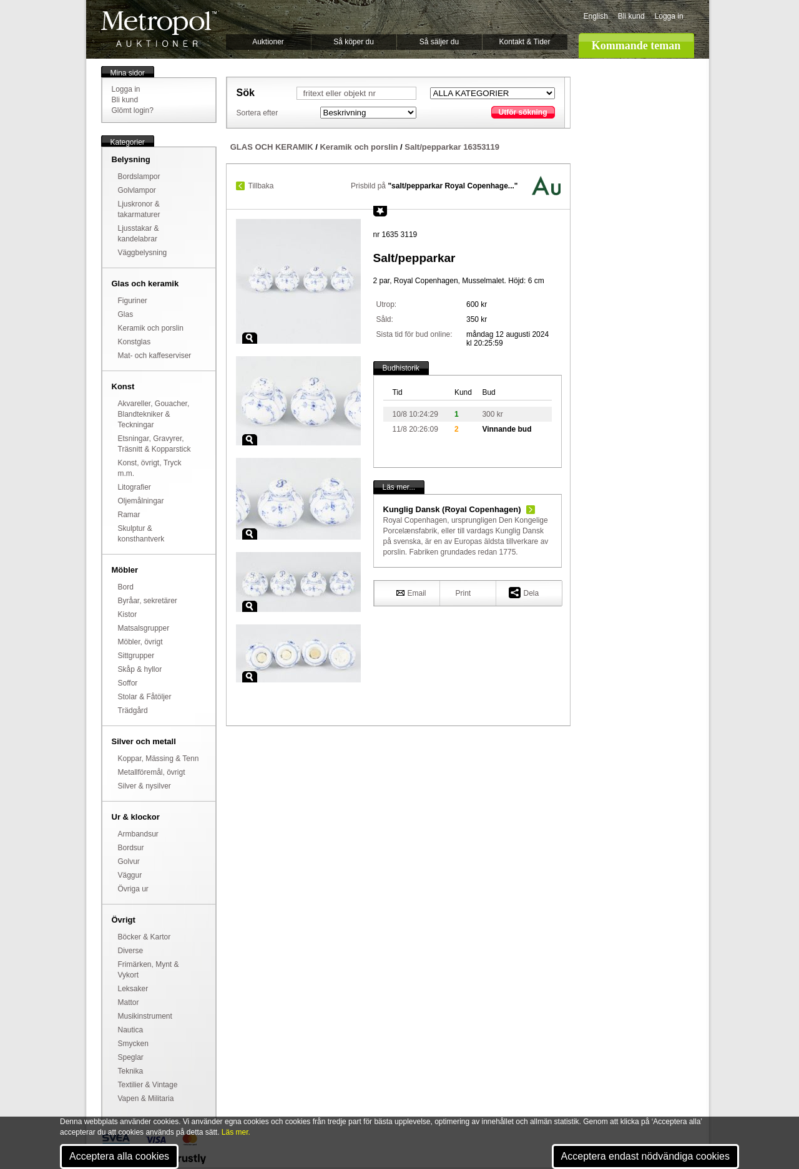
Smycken (133, 1043)
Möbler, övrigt (140, 642)
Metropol (159, 29)
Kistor (127, 614)
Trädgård (133, 710)
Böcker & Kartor (144, 937)
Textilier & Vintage (148, 1084)
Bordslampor (139, 176)
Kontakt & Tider (524, 41)
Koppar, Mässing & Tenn (158, 758)
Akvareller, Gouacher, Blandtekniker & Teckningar (154, 414)
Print (463, 593)
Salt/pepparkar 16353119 (451, 147)
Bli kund (631, 16)
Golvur (129, 861)
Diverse (131, 950)
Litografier (134, 487)
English (596, 16)
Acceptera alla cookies (119, 1156)
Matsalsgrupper (144, 628)
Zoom (249, 338)
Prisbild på (434, 186)
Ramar (129, 514)
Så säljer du (439, 41)
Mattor (128, 1002)
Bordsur (131, 847)
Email (411, 592)
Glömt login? (133, 110)
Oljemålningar (141, 501)
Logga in (669, 16)
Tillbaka (261, 186)
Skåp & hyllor (140, 669)
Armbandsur (138, 834)
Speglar (131, 1057)
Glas (126, 314)
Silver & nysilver (144, 786)
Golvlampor (137, 190)
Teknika (131, 1071)
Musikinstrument (145, 1016)
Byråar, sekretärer (147, 600)
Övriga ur (133, 889)
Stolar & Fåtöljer (145, 696)
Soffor (128, 683)
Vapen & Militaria (146, 1098)
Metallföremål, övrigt (151, 772)
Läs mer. (236, 1132)
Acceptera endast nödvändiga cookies (645, 1156)
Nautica (131, 1030)
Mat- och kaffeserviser (155, 355)
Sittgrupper (136, 655)
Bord (126, 587)
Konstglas (134, 341)
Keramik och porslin (151, 328)
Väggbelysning (142, 252)
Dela (524, 592)
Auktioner (268, 41)
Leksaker (133, 988)
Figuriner (132, 300)
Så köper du (353, 41)
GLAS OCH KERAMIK (271, 147)
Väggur (130, 875)
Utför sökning (523, 112)
